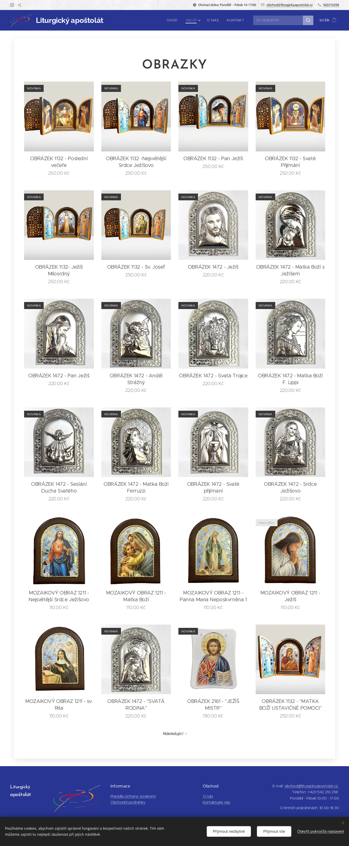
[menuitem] (175, 20)
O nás (208, 796)
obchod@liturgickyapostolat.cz (289, 5)
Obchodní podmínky (128, 802)
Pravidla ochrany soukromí (133, 796)
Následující (173, 733)
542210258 (331, 5)
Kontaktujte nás (216, 802)
